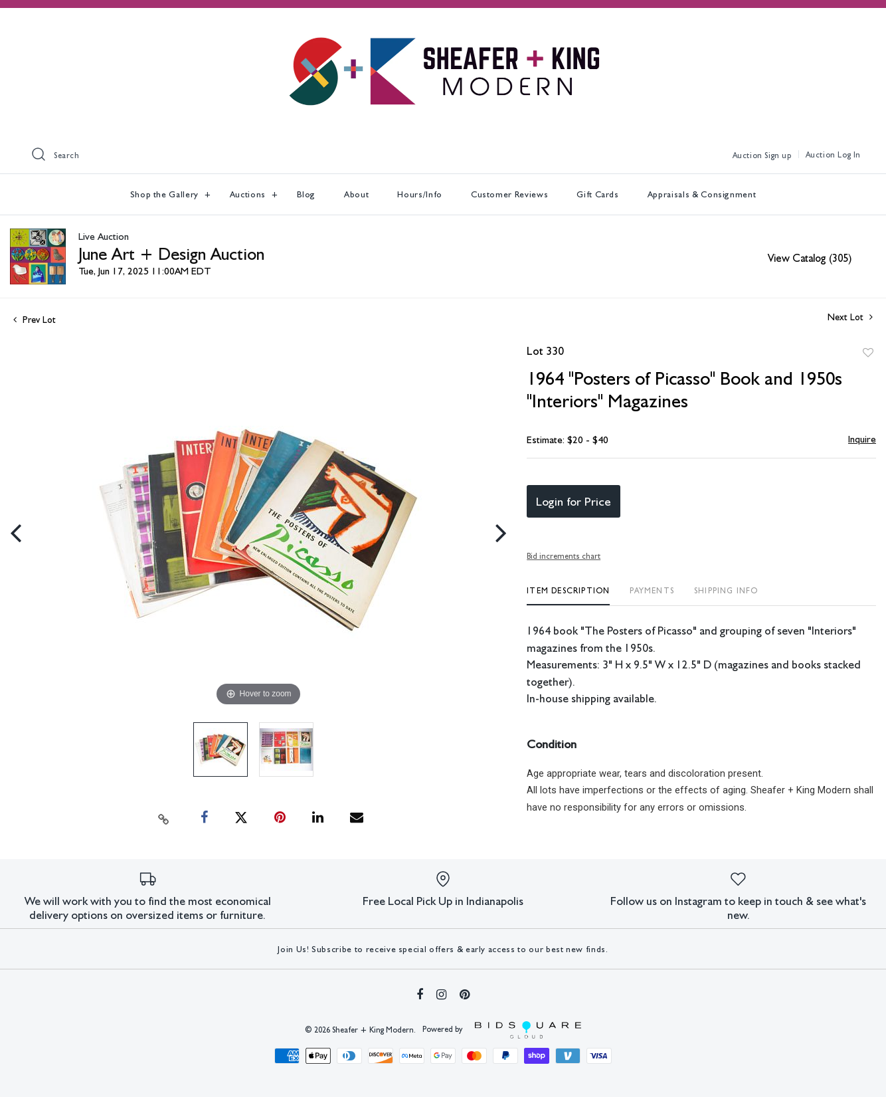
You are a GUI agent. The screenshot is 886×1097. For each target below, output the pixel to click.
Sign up (777, 155)
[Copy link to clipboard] (164, 818)
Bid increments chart (563, 556)
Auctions (249, 194)
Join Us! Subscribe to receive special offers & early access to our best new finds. (443, 949)
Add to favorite (868, 353)
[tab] (568, 595)
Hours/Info (419, 194)
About (356, 194)
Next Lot (850, 317)
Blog (306, 194)
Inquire (862, 439)
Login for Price (573, 501)
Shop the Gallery (165, 194)
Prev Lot (34, 319)
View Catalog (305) (809, 258)
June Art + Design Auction (171, 253)
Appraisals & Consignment (702, 194)
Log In (849, 154)
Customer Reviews (509, 194)
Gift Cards (597, 194)
